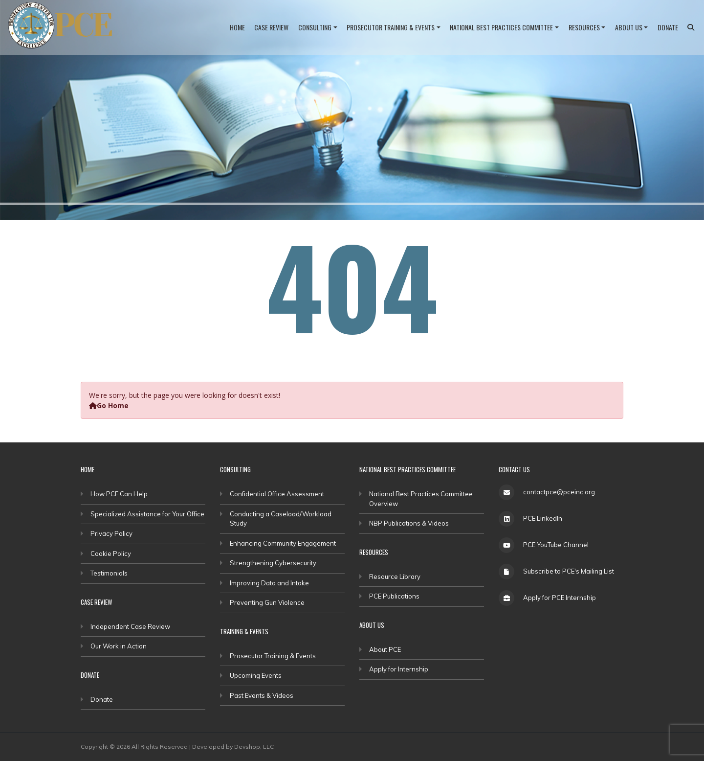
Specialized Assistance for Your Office (147, 514)
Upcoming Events (256, 675)
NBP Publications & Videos (409, 523)
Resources (584, 27)
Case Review (271, 27)
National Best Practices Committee (501, 27)
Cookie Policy (110, 553)
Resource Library (394, 576)
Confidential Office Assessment (277, 494)
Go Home (109, 405)
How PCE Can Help (119, 494)
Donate (668, 27)
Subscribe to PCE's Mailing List (568, 571)
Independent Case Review (130, 626)
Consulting (314, 27)
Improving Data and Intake (269, 583)
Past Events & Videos (261, 695)
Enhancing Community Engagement (283, 543)
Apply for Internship (398, 669)
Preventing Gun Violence (267, 602)
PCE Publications (394, 596)
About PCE (385, 649)
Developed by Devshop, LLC (233, 746)
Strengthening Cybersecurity (273, 563)
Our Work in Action (118, 646)
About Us (628, 27)
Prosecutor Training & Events (391, 27)
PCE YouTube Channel (556, 545)
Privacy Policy (111, 533)
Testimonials (109, 573)
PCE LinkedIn (542, 518)
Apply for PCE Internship (559, 597)
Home (237, 27)
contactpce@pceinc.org (559, 492)
